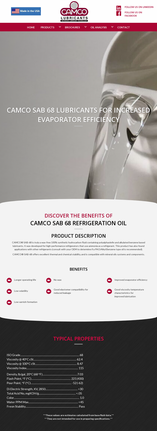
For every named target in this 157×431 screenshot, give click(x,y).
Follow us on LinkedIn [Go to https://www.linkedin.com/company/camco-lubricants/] (139, 7)
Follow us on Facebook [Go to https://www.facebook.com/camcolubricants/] (133, 14)
